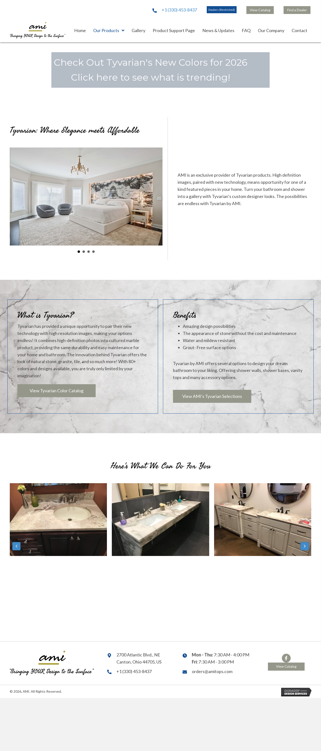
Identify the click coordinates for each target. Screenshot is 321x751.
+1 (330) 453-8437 (179, 9)
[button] (221, 9)
